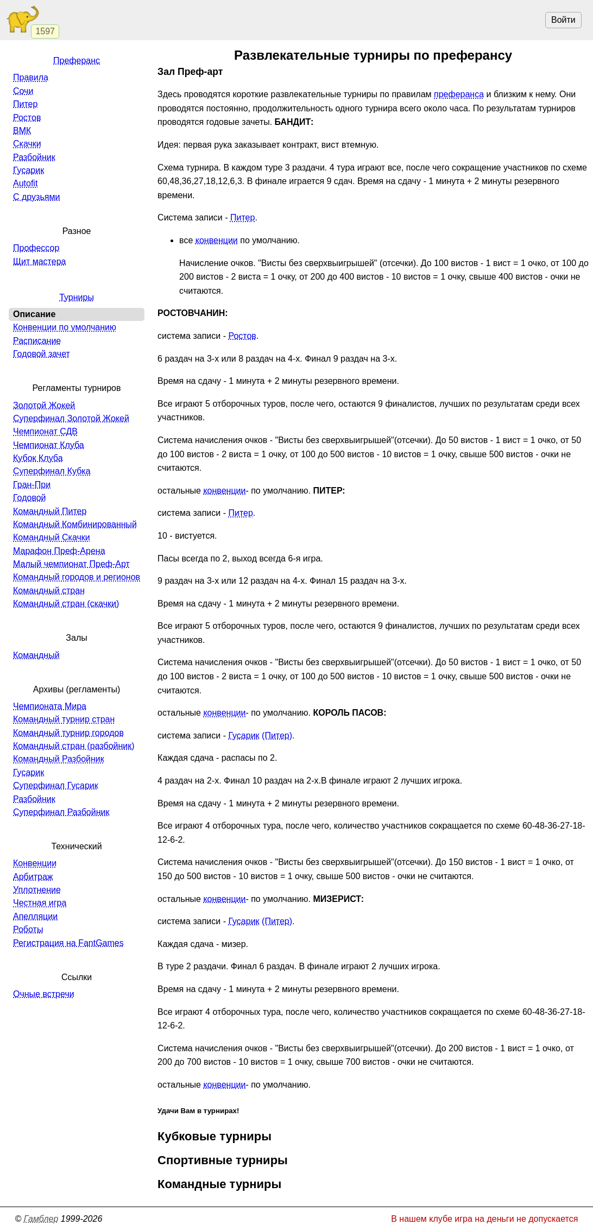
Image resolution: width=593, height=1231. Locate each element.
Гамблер (41, 1218)
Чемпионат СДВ (45, 431)
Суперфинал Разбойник (61, 812)
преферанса (459, 94)
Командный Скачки (51, 537)
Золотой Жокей (44, 405)
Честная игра (39, 902)
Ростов (242, 335)
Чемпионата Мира (49, 706)
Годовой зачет (41, 353)
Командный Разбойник (58, 758)
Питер (242, 217)
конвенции (216, 240)
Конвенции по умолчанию (64, 327)
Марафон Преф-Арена (59, 550)
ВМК (22, 130)
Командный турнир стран (64, 719)
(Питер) (277, 735)
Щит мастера (39, 261)
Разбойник (34, 157)
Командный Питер (49, 511)
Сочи (23, 91)
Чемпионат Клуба (48, 445)
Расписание (37, 340)
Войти (563, 19)
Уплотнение (37, 889)
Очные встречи (43, 994)
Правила (30, 77)
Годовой (29, 497)
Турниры (76, 297)
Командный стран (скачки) (66, 603)
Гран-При (32, 484)
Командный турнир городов (68, 732)
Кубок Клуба (38, 458)
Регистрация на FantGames (68, 943)
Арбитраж (33, 876)
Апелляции (35, 916)
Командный (36, 655)
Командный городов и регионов (76, 577)
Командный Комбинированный (75, 524)
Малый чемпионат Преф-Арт (71, 564)
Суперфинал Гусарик (55, 785)
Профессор (36, 247)
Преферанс (76, 60)
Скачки (27, 143)
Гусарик (243, 735)
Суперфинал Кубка (52, 471)
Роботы (28, 929)
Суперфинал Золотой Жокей (71, 418)
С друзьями (36, 196)
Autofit (25, 183)
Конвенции (34, 863)
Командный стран (49, 590)
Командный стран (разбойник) (74, 745)
